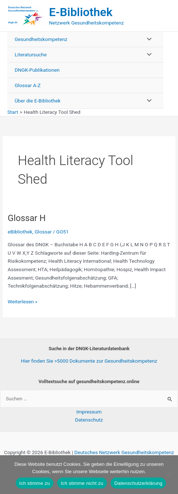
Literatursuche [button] (31, 54)
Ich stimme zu (34, 483)
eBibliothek (20, 232)
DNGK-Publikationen (37, 70)
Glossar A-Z (28, 85)
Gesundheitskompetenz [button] (41, 39)
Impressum (89, 412)
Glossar (43, 232)
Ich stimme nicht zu (82, 483)
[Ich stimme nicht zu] (169, 474)
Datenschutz (89, 420)
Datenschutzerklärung (138, 483)
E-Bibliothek (80, 12)
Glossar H (27, 218)
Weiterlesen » (22, 301)
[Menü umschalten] (147, 39)
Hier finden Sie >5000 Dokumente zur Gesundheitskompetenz (89, 361)
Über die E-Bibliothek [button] (37, 101)
